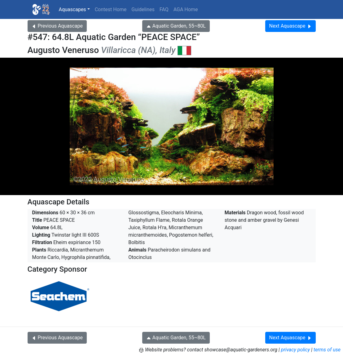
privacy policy (295, 350)
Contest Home (111, 9)
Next (290, 26)
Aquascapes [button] (72, 9)
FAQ (164, 9)
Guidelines (142, 9)
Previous (57, 26)
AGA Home (186, 9)
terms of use (327, 350)
